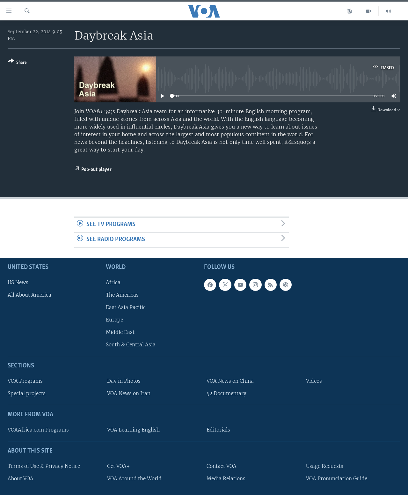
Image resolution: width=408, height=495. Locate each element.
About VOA (20, 478)
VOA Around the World (134, 478)
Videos (314, 381)
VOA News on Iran (128, 393)
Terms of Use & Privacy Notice (44, 466)
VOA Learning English (133, 430)
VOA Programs (25, 381)
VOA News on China (230, 381)
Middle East (120, 332)
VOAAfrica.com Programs (38, 430)
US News (18, 282)
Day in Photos (124, 381)
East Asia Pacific (126, 307)
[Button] (17, 63)
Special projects (27, 393)
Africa (113, 282)
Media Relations (226, 478)
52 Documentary (226, 393)
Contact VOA (222, 466)
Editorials (218, 430)
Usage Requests (324, 466)
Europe (114, 320)
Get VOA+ (118, 466)
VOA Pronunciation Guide (336, 478)
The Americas (122, 295)
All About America (29, 295)
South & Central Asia (131, 345)
